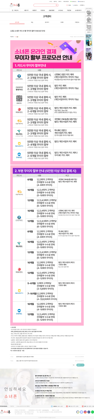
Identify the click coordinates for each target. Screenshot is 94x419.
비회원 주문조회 (66, 1)
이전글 (11, 356)
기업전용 (69, 10)
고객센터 (82, 5)
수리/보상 (60, 10)
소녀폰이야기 (78, 10)
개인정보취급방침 (3, 406)
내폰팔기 (34, 10)
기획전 (69, 5)
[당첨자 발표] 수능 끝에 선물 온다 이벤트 (25, 356)
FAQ (32, 22)
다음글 (11, 361)
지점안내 (43, 10)
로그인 (51, 1)
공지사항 (17, 22)
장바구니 (59, 1)
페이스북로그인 (81, 1)
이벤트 (62, 22)
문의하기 (47, 22)
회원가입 (55, 1)
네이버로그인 (73, 1)
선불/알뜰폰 (51, 10)
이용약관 (12, 406)
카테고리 (16, 10)
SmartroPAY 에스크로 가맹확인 (23, 406)
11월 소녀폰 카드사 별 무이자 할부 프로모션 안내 (26, 361)
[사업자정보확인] (45, 410)
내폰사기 (26, 10)
